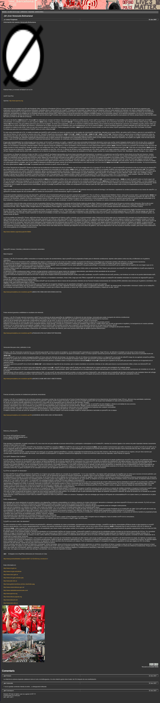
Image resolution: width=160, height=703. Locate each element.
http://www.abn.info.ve (10, 581)
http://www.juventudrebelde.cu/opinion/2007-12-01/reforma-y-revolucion (25, 559)
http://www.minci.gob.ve (10, 574)
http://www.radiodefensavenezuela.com (15, 590)
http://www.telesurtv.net (10, 600)
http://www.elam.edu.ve (10, 603)
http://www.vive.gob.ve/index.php (13, 578)
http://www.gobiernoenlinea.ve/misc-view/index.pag (19, 584)
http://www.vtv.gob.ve (9, 568)
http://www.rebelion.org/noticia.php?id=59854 (17, 232)
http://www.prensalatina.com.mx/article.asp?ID (17, 292)
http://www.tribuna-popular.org (12, 596)
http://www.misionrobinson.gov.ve (13, 587)
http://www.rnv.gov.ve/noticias (12, 571)
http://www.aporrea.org (16, 100)
